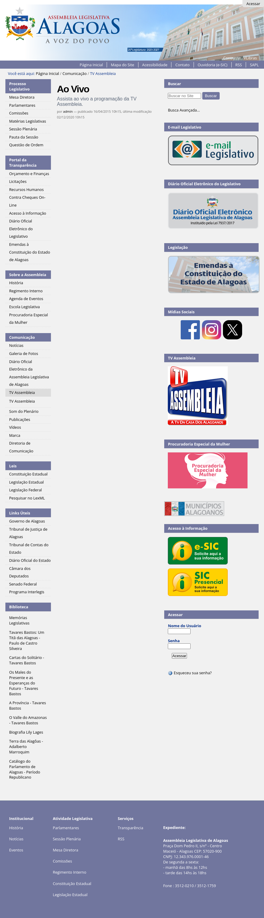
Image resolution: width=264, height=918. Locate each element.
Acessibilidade (154, 64)
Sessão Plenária (67, 839)
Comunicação (74, 73)
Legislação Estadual (70, 894)
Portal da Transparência (23, 162)
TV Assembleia (181, 358)
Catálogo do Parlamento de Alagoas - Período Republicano (24, 769)
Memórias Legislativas (19, 620)
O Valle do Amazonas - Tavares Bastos (28, 720)
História (16, 827)
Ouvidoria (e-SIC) (212, 64)
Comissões (62, 861)
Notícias (16, 839)
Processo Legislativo (19, 86)
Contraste (232, 58)
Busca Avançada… (184, 110)
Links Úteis (19, 513)
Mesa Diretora (65, 850)
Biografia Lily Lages (26, 732)
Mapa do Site (122, 64)
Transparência (130, 827)
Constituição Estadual (72, 883)
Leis (12, 466)
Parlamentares (66, 827)
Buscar (174, 83)
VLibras (250, 58)
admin (68, 111)
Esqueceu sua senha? (190, 672)
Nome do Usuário (184, 625)
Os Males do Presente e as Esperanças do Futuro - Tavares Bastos (23, 682)
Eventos (16, 850)
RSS (238, 64)
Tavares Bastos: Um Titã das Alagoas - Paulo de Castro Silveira (26, 640)
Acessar (253, 3)
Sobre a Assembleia (27, 274)
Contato (182, 64)
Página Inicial (91, 64)
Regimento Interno (69, 872)
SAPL (254, 64)
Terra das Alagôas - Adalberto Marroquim (26, 746)
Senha (173, 640)
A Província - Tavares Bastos (27, 705)
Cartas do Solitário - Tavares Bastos (26, 660)
